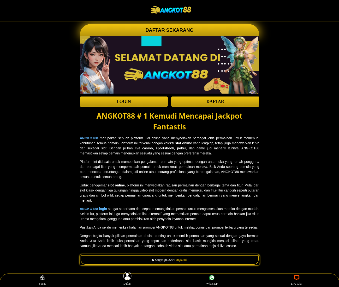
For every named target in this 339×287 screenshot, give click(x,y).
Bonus (42, 280)
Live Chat (297, 280)
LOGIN (124, 101)
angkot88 (181, 259)
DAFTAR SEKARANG (169, 30)
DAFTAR (215, 101)
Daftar (127, 280)
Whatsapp (212, 280)
